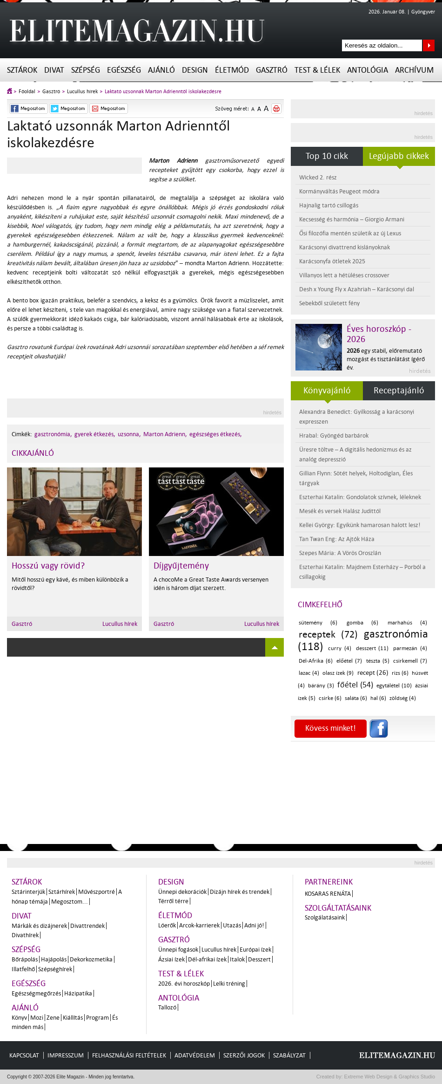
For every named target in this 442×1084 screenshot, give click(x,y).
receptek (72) (328, 634)
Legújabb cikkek (399, 156)
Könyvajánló (327, 390)
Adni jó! (254, 925)
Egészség (124, 70)
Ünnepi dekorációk (182, 891)
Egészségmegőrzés (36, 993)
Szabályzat (289, 1055)
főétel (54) (355, 684)
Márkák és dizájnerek (39, 925)
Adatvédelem (194, 1055)
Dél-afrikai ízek (207, 959)
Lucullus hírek (82, 92)
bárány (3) (321, 686)
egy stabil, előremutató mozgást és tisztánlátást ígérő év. (386, 359)
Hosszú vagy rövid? (48, 566)
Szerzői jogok (244, 1055)
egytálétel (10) (393, 686)
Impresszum (65, 1055)
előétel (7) (349, 661)
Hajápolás (54, 959)
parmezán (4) (410, 648)
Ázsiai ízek (171, 959)
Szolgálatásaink (325, 917)
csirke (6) (330, 698)
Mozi (36, 1017)
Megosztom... (69, 901)
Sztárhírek (61, 891)
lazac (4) (309, 673)
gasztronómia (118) (363, 640)
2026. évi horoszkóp (184, 983)
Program (97, 1017)
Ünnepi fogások (178, 949)
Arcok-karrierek (199, 925)
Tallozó (167, 1007)
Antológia (367, 70)
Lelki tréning (229, 983)
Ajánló (161, 70)
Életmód (232, 70)
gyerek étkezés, (94, 434)
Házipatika (78, 993)
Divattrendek (87, 925)
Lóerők (167, 925)
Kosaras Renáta (328, 893)
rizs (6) (400, 673)
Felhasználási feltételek (129, 1055)
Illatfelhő (23, 969)
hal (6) (378, 698)
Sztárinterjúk (28, 891)
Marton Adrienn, (165, 434)
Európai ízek (255, 949)
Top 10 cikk (327, 156)
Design (195, 70)
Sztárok (22, 70)
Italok (237, 959)
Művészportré (96, 891)
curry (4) (339, 648)
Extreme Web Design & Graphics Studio (389, 1076)
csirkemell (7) (410, 661)
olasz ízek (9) (338, 673)
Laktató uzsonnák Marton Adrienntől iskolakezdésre (163, 92)
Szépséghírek (55, 969)
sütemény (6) (318, 623)
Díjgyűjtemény (181, 566)
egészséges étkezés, (215, 434)
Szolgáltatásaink (338, 908)
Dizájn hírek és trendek (239, 891)
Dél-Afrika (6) (316, 661)
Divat (54, 70)
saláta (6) (356, 698)
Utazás (232, 925)
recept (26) (372, 673)
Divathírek (25, 935)
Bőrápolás (25, 959)
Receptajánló (399, 390)
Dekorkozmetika (91, 959)
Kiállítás (73, 1017)
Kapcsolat (24, 1055)
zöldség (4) (402, 698)
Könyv (19, 1017)
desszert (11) (372, 648)
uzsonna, (129, 434)
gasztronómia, (53, 434)
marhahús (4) (407, 623)
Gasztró (272, 70)
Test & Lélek (317, 70)
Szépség (85, 70)
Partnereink (329, 882)
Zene (53, 1017)
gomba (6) (362, 623)
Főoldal (27, 92)
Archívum (414, 70)
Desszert (259, 959)
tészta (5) (377, 661)
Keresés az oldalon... (429, 45)
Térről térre (173, 901)
